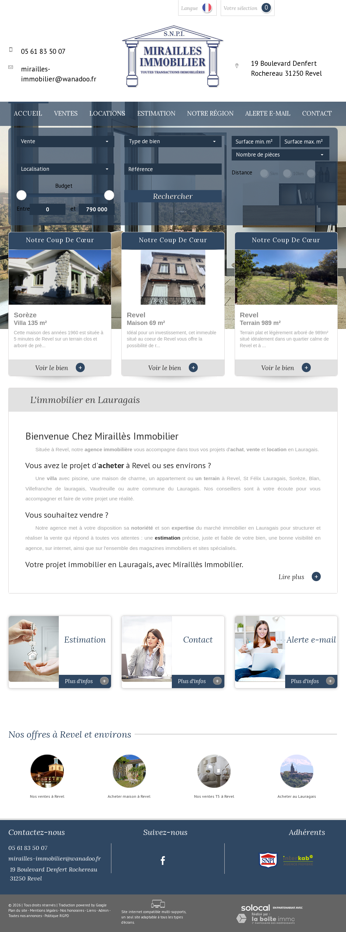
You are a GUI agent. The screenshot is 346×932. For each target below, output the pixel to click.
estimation (167, 538)
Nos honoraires (72, 904)
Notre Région (210, 113)
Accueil (28, 113)
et (73, 208)
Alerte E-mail (267, 113)
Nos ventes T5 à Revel (214, 790)
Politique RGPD (57, 909)
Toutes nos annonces (25, 909)
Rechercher (173, 196)
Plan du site (17, 904)
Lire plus (300, 576)
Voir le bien (60, 367)
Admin (103, 904)
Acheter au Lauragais (297, 790)
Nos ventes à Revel (47, 790)
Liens (91, 904)
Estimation (156, 113)
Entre (23, 208)
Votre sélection (240, 8)
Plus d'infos (87, 674)
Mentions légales (44, 904)
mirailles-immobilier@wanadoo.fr (54, 852)
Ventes (66, 113)
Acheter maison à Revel (129, 790)
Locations (107, 113)
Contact (317, 113)
